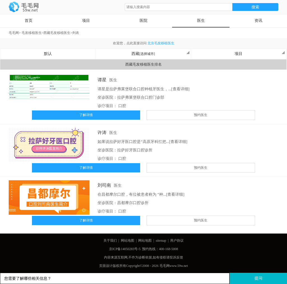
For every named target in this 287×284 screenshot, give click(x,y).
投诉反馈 (176, 257)
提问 (258, 278)
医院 (143, 21)
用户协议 (177, 241)
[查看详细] (180, 89)
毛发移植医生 (32, 33)
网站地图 (127, 241)
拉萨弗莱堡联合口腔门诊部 (140, 97)
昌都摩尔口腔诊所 (133, 203)
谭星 (102, 79)
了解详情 (86, 115)
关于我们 (110, 241)
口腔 (122, 106)
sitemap (161, 241)
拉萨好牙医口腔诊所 (134, 150)
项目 (86, 21)
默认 (48, 54)
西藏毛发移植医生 (56, 33)
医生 (201, 21)
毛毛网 (14, 33)
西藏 (160, 53)
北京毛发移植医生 (160, 43)
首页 (29, 21)
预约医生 (200, 115)
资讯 (258, 21)
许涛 (102, 132)
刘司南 (104, 185)
